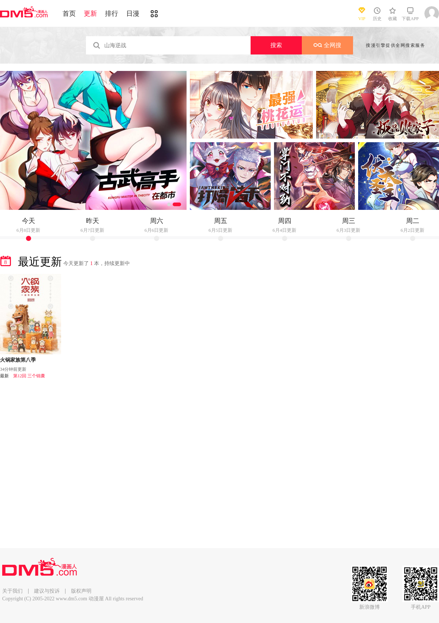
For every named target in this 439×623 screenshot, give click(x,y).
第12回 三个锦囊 (29, 375)
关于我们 (12, 591)
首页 (69, 13)
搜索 (276, 45)
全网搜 (327, 45)
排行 (111, 13)
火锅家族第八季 (18, 360)
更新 (90, 13)
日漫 (132, 13)
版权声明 (81, 591)
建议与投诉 (47, 591)
